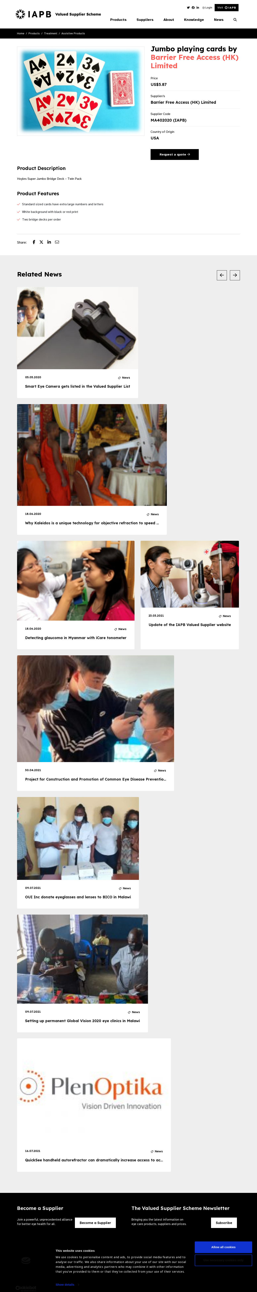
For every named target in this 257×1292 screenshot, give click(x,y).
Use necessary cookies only (223, 1255)
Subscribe (224, 1223)
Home (20, 33)
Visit (226, 7)
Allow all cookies (223, 1242)
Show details (65, 1280)
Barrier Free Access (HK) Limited (195, 61)
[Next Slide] (235, 275)
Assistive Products (73, 33)
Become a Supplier (95, 1223)
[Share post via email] (59, 242)
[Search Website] (235, 19)
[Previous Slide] (222, 275)
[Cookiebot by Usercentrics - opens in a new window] (26, 1284)
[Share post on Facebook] (36, 242)
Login (207, 7)
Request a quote (175, 154)
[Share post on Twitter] (43, 242)
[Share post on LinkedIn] (51, 242)
